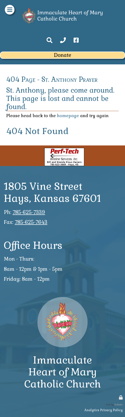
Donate (62, 55)
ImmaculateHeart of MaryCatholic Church (62, 372)
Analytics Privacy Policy (103, 410)
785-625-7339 (29, 212)
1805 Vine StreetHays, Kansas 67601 (52, 192)
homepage (68, 115)
